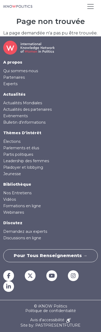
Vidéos (9, 199)
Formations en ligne (22, 205)
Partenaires (14, 77)
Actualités (14, 94)
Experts (10, 83)
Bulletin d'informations (24, 122)
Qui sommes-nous (20, 70)
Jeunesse (12, 173)
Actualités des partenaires (27, 109)
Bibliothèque (17, 184)
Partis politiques (18, 154)
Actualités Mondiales (22, 103)
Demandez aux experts (25, 231)
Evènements (15, 115)
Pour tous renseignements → (51, 255)
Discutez (12, 222)
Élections (11, 141)
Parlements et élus (21, 148)
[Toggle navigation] (90, 6)
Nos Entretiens (17, 193)
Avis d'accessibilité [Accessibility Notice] (50, 320)
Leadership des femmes (26, 160)
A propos (12, 62)
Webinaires (13, 212)
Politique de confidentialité (50, 311)
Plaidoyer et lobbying (23, 167)
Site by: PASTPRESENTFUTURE (50, 325)
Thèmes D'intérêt (22, 132)
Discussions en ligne (22, 238)
